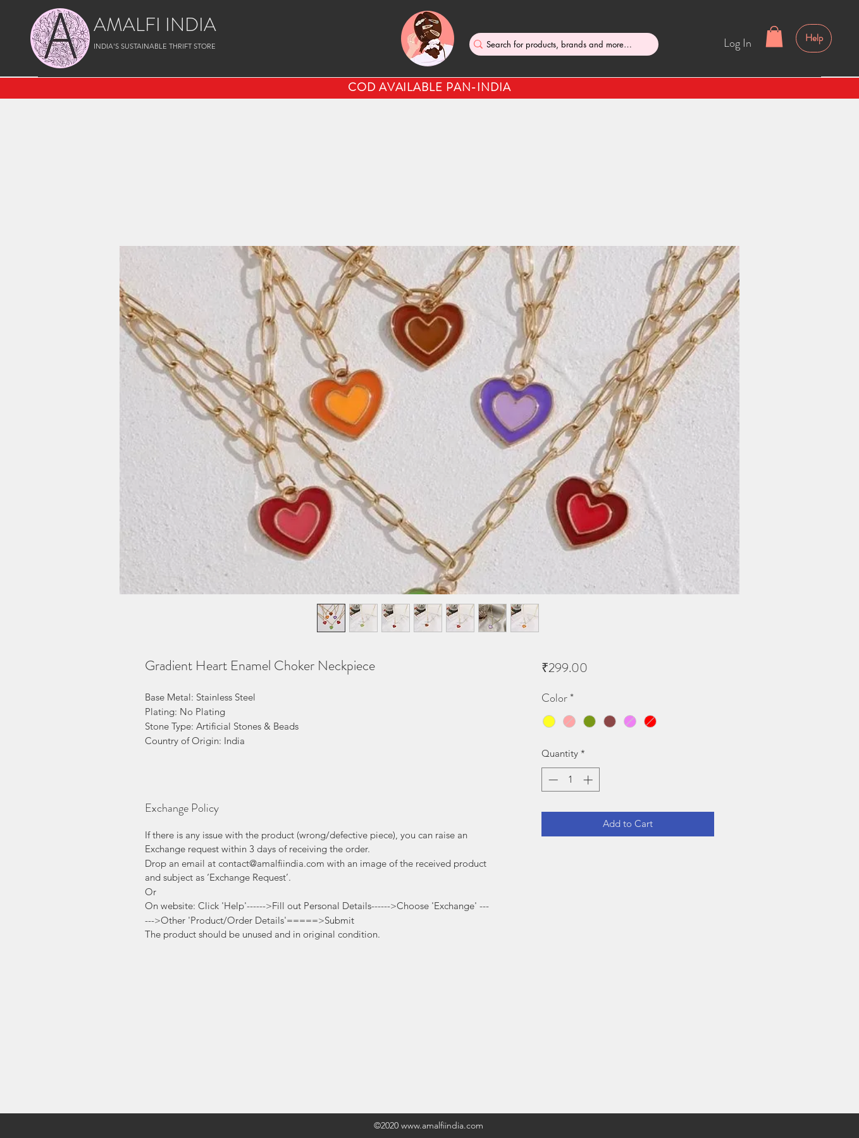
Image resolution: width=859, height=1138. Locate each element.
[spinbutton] (570, 780)
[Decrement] (551, 780)
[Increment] (589, 780)
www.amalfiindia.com (442, 1125)
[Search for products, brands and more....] (559, 44)
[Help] (814, 38)
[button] (774, 36)
